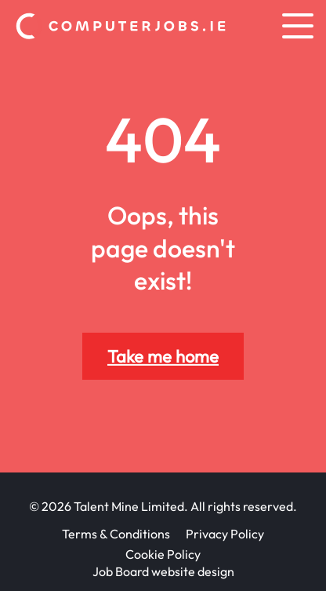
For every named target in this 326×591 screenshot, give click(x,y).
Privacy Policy (225, 534)
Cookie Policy (163, 554)
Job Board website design (163, 571)
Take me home (163, 356)
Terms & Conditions (116, 534)
